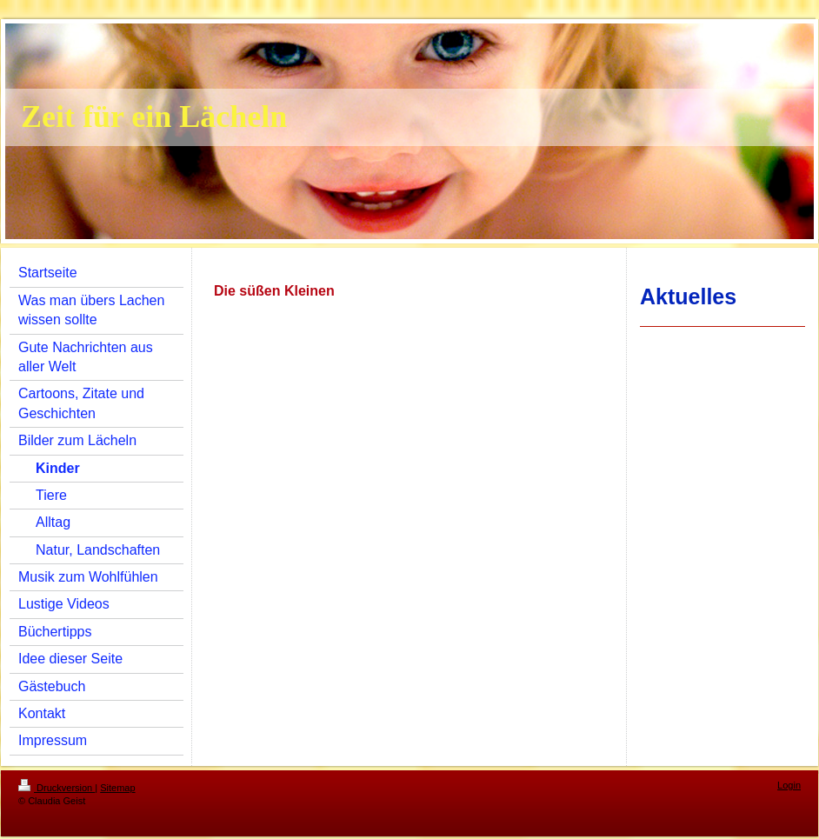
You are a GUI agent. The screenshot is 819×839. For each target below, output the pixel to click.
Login (789, 785)
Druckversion (56, 787)
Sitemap (117, 787)
